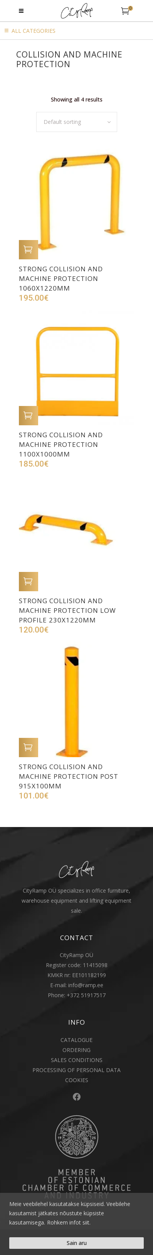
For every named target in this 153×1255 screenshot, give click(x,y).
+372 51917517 (86, 995)
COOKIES (76, 1080)
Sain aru (77, 1243)
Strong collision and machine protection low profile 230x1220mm (67, 610)
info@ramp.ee (85, 985)
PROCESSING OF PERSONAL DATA (76, 1070)
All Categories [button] (33, 30)
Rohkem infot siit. (69, 1222)
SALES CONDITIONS (77, 1060)
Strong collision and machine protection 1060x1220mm (61, 278)
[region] (76, 1224)
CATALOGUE (76, 1040)
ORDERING (76, 1050)
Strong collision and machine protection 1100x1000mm (61, 444)
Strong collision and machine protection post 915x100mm (68, 776)
